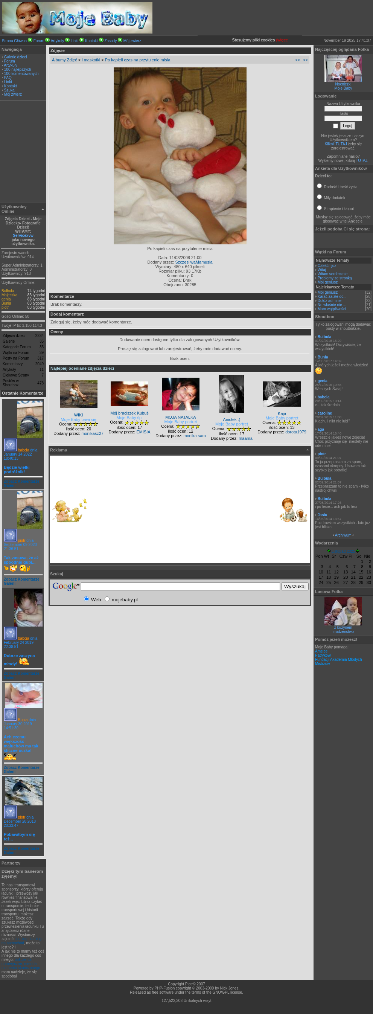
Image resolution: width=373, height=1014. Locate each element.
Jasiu (322, 515)
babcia (23, 450)
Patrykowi (323, 655)
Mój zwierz (132, 41)
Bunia (6, 303)
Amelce (321, 651)
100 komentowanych (21, 74)
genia (6, 299)
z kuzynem (343, 627)
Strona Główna (14, 41)
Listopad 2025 (343, 551)
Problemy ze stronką (335, 278)
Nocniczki (343, 84)
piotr (5, 307)
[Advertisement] (23, 153)
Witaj (322, 270)
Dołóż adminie (329, 301)
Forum (38, 41)
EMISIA (143, 432)
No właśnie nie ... (332, 305)
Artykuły (57, 41)
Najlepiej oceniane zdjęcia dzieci (82, 368)
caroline (325, 413)
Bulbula (8, 291)
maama (246, 438)
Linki (75, 41)
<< (297, 60)
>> (305, 60)
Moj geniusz (328, 282)
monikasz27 (92, 433)
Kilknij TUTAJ (336, 144)
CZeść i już (327, 266)
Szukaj (9, 90)
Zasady (110, 41)
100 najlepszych (17, 69)
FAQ (8, 78)
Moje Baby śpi (130, 417)
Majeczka (9, 295)
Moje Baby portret (180, 421)
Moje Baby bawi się (78, 419)
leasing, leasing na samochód (21, 941)
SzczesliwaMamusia (193, 262)
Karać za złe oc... (332, 296)
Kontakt (91, 41)
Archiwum (343, 535)
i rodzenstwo (343, 632)
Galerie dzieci (15, 57)
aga (321, 429)
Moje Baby (343, 88)
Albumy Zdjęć (64, 60)
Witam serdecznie (332, 274)
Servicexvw (23, 235)
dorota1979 (295, 432)
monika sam (194, 435)
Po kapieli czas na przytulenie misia (138, 60)
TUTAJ (361, 161)
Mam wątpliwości (332, 309)
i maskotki (91, 60)
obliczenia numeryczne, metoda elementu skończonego (21, 964)
